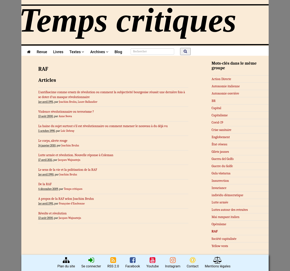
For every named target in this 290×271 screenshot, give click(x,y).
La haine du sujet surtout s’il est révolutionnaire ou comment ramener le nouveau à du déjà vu (103, 126)
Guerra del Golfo (223, 159)
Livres (58, 52)
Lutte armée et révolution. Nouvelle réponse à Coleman (75, 155)
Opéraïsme (219, 224)
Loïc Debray (67, 130)
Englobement (221, 137)
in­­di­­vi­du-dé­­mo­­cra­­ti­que (227, 195)
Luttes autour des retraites (230, 210)
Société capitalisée (224, 239)
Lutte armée (220, 202)
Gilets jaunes (220, 152)
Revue (42, 52)
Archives (99, 52)
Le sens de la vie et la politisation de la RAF (67, 170)
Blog (119, 52)
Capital (216, 108)
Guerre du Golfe (222, 166)
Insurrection (220, 181)
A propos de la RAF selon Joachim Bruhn (66, 199)
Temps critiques (73, 188)
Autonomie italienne (226, 86)
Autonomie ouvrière (225, 93)
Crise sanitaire (221, 130)
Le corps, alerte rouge (52, 141)
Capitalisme (220, 115)
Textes (76, 52)
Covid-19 (217, 122)
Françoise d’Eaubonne (72, 203)
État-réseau (219, 144)
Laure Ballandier (87, 101)
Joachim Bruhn (68, 101)
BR (214, 101)
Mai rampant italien (225, 217)
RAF (215, 231)
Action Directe (221, 79)
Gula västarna (221, 173)
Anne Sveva (65, 116)
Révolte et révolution (52, 213)
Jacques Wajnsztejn (69, 159)
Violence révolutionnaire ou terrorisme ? (66, 112)
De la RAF (45, 184)
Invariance (219, 188)
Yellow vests (220, 246)
